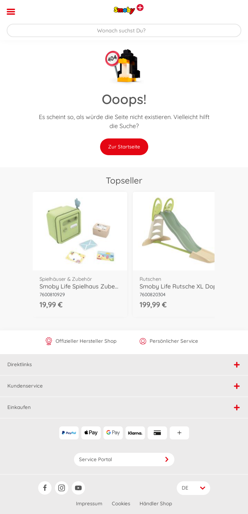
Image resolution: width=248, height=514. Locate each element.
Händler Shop (156, 503)
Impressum (89, 503)
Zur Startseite (124, 146)
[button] (233, 12)
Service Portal (124, 459)
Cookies (121, 503)
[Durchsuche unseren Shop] (124, 30)
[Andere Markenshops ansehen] (140, 7)
